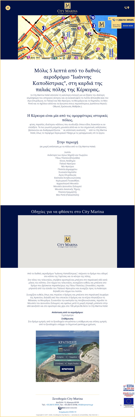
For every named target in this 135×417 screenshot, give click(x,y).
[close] (120, 405)
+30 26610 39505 (52, 405)
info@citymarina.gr (85, 405)
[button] (67, 241)
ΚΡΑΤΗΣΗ (67, 369)
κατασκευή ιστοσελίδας (80, 415)
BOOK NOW (128, 26)
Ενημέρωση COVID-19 (67, 412)
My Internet (93, 415)
